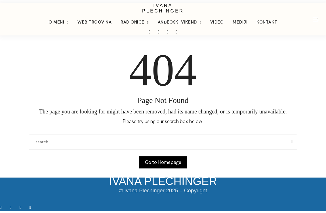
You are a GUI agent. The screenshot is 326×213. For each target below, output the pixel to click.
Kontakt (266, 22)
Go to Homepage (163, 162)
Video (217, 22)
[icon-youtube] (31, 207)
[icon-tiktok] (22, 207)
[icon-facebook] (2, 207)
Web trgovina (94, 22)
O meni (56, 22)
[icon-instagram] (12, 207)
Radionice (132, 22)
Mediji (240, 22)
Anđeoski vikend (177, 22)
